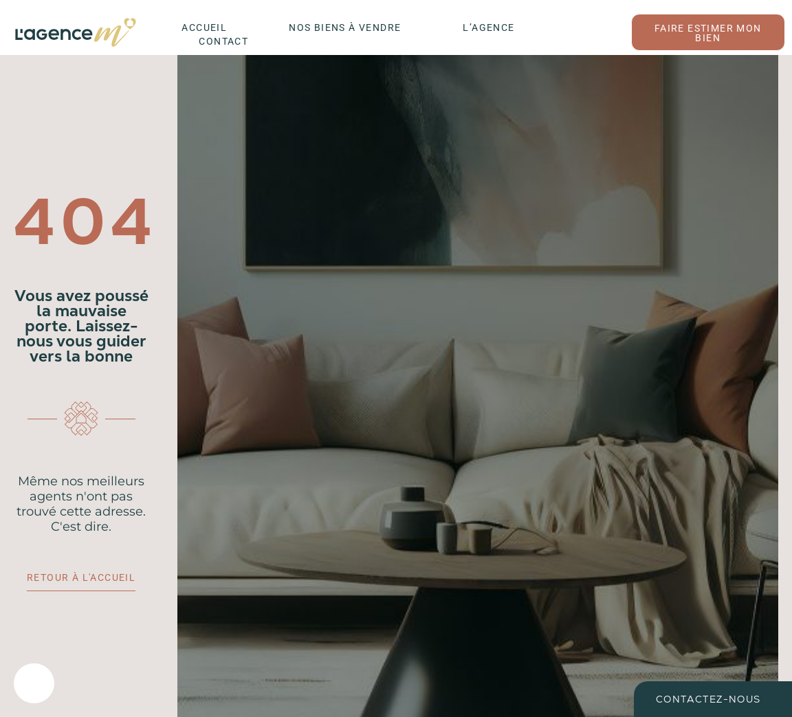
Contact (223, 41)
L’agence (488, 27)
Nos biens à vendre (345, 27)
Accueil (204, 27)
